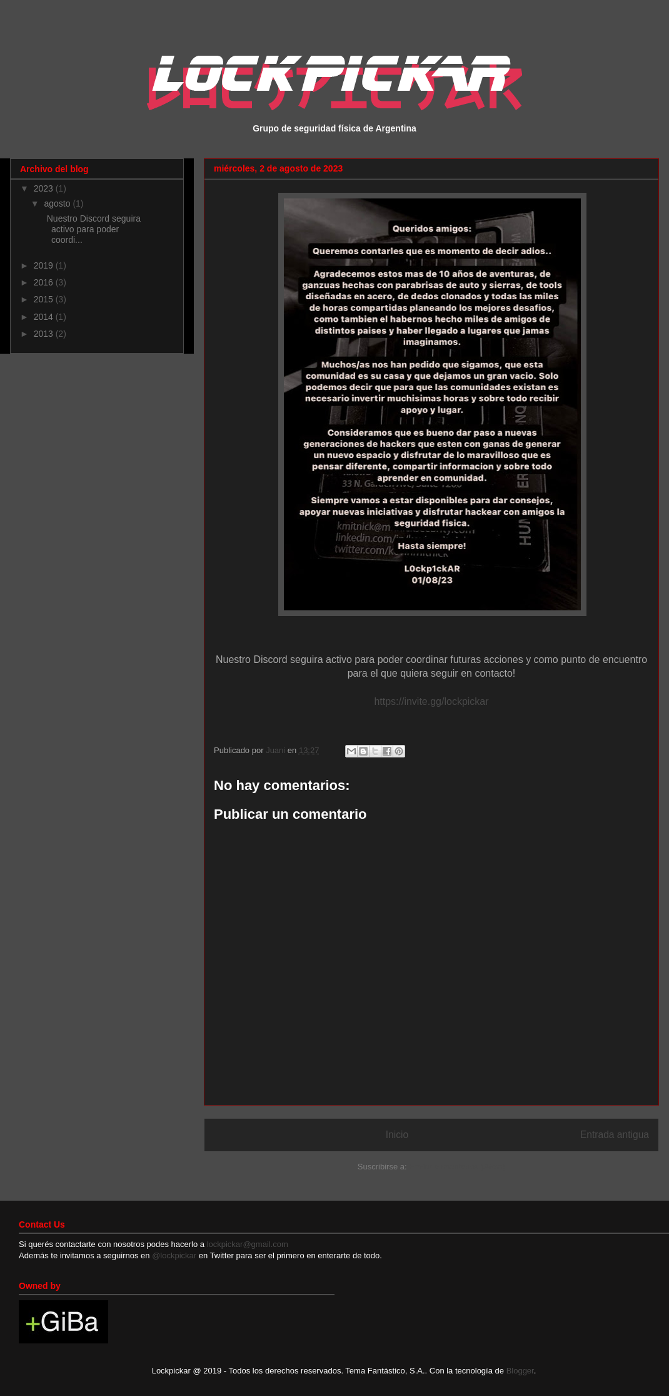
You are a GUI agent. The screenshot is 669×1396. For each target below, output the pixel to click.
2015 (45, 299)
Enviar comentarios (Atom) (457, 1166)
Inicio (397, 1134)
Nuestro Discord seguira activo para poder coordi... (91, 229)
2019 (45, 265)
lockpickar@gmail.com (246, 1244)
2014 (45, 317)
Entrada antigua (614, 1134)
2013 (45, 334)
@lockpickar (174, 1255)
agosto (58, 203)
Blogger (520, 1370)
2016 (45, 282)
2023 (45, 188)
